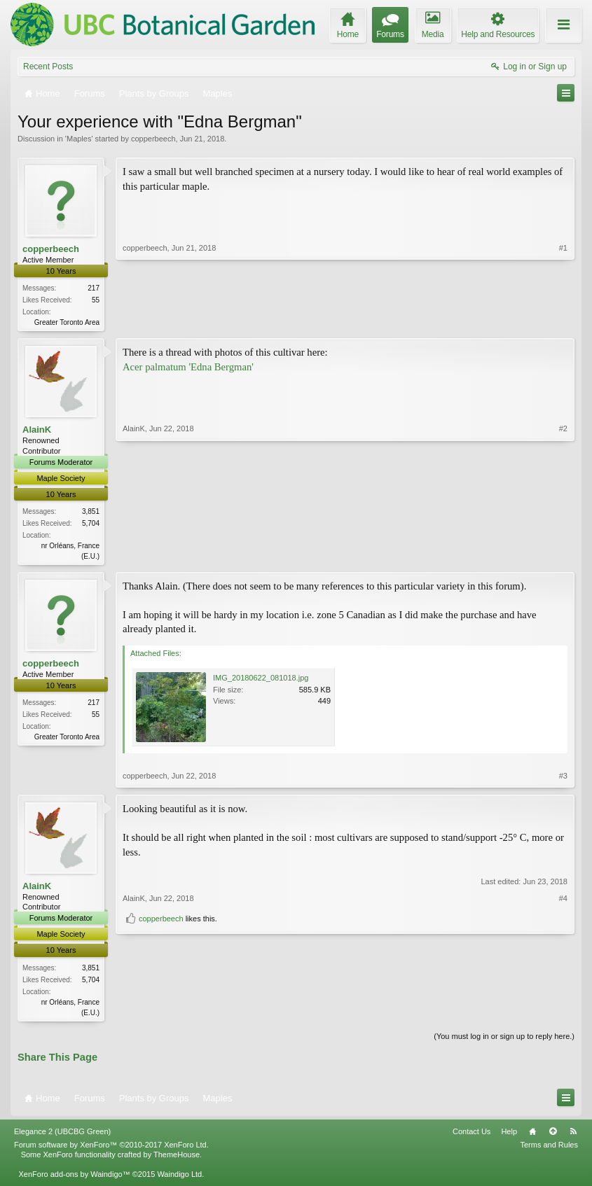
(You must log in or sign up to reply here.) (504, 1039)
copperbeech (153, 138)
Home (532, 1135)
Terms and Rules (549, 1148)
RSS (573, 1135)
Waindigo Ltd (179, 1178)
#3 (563, 778)
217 (93, 288)
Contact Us (471, 1135)
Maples (79, 138)
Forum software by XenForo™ (111, 1148)
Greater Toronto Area (66, 322)
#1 (563, 320)
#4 (563, 989)
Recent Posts (48, 66)
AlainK (36, 431)
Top (553, 1135)
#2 (563, 555)
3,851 (90, 513)
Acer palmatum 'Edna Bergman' (188, 368)
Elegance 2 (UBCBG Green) (62, 1135)
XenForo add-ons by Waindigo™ (74, 1178)
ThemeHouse (176, 1158)
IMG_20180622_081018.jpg (260, 680)
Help (509, 1135)
